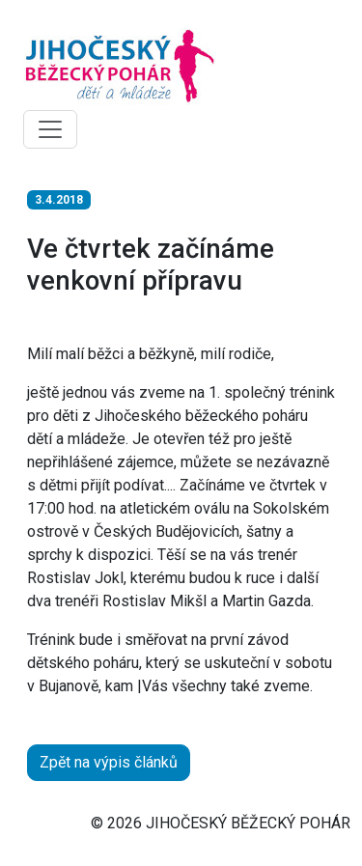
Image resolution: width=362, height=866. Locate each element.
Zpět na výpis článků (109, 762)
